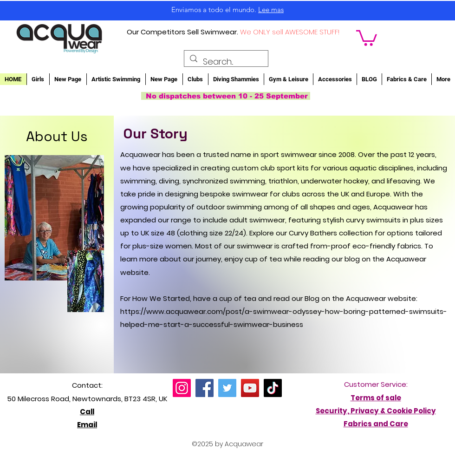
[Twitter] (227, 388)
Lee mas (271, 9)
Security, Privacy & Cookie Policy (376, 411)
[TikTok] (273, 388)
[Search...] (225, 62)
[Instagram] (182, 388)
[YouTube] (250, 388)
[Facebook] (204, 388)
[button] (366, 37)
